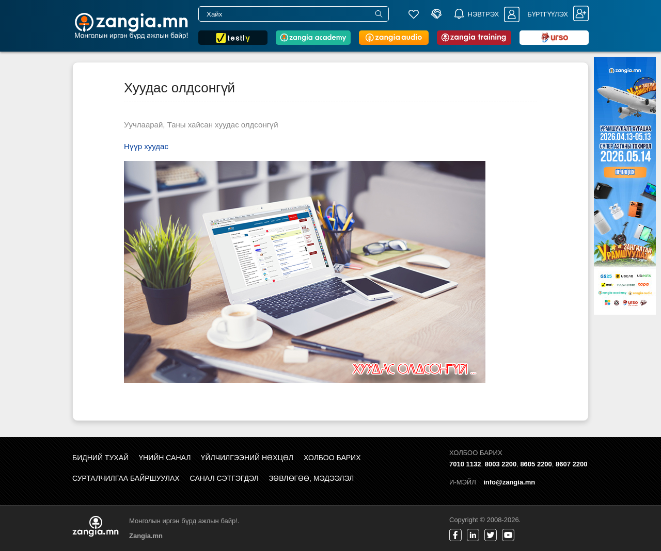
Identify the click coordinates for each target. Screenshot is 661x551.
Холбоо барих (332, 457)
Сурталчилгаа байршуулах (126, 478)
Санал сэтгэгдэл (224, 478)
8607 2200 (571, 464)
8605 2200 (536, 464)
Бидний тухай (100, 457)
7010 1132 (465, 464)
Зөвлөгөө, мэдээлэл (311, 478)
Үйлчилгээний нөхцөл (247, 457)
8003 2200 (500, 464)
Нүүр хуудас (146, 146)
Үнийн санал (165, 457)
